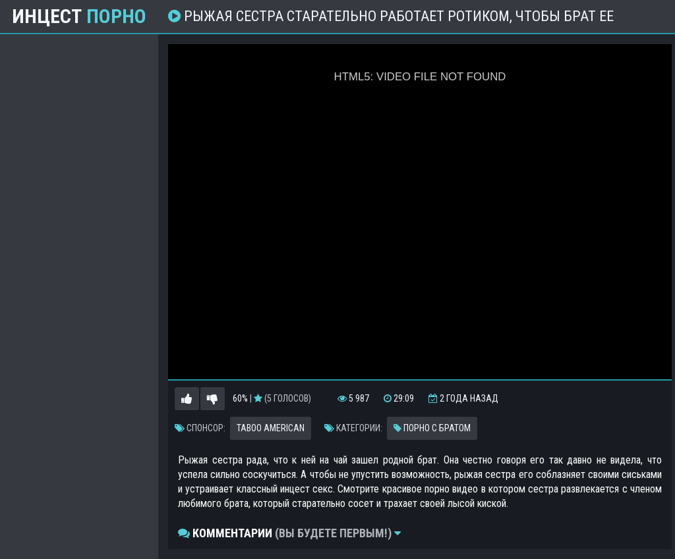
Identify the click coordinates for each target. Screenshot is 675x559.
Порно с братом (432, 428)
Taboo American (271, 428)
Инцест (79, 16)
